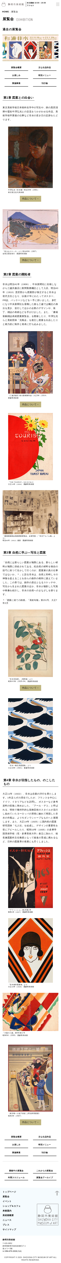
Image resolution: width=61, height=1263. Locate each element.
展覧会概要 (16, 67)
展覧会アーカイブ (44, 1177)
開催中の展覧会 (16, 1171)
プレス (6, 1225)
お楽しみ (16, 75)
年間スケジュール (16, 1177)
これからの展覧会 (44, 1171)
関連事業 (16, 83)
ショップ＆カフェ (11, 1206)
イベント (7, 1201)
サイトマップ (9, 1229)
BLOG (54, 1245)
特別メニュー (44, 75)
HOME (5, 11)
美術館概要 (8, 1215)
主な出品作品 (44, 67)
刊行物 (44, 83)
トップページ (9, 1192)
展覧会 (6, 1196)
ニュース (7, 1220)
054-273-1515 (11, 1251)
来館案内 (7, 1211)
